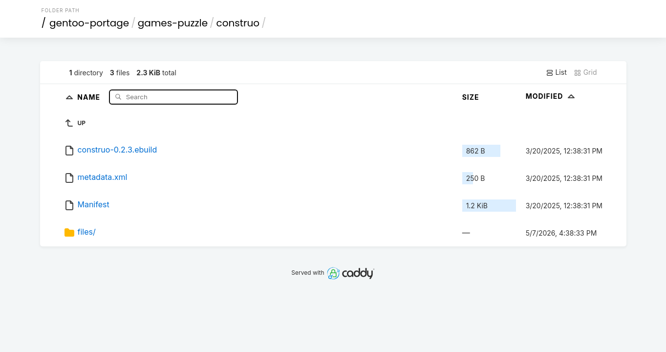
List (556, 72)
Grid (585, 72)
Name (89, 96)
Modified (551, 96)
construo (238, 23)
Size (470, 97)
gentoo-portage (89, 23)
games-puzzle (173, 23)
